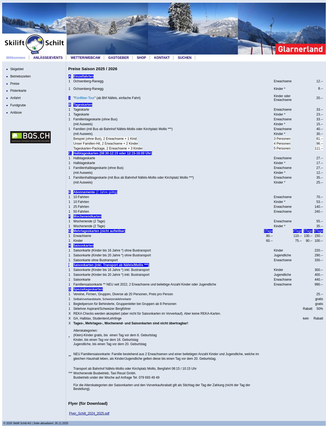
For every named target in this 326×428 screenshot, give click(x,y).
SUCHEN (184, 58)
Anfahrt (15, 98)
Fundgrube (18, 105)
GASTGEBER (118, 58)
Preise (14, 84)
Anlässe (16, 112)
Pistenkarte (18, 91)
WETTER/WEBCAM (85, 58)
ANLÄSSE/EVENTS (48, 58)
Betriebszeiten (20, 76)
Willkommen (15, 58)
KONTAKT (162, 58)
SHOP (141, 58)
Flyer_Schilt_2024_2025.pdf (89, 413)
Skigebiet (16, 69)
